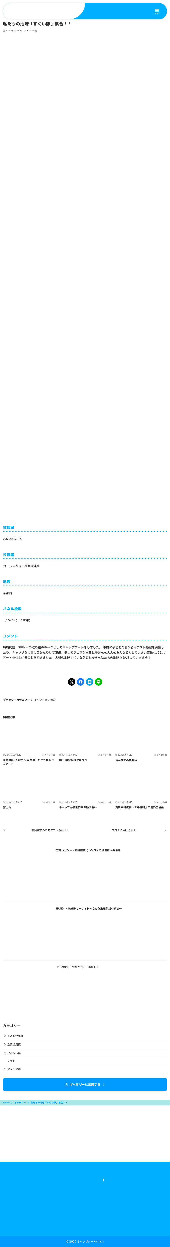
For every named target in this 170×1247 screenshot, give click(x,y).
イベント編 (31, 30)
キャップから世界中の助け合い (78, 807)
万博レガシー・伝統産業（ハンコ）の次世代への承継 (88, 850)
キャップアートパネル (90, 1241)
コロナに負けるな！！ (125, 830)
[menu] (157, 11)
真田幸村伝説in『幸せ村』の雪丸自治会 (139, 807)
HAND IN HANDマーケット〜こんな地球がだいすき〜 (89, 908)
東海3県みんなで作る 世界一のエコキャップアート (28, 762)
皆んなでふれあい (126, 760)
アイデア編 (14, 1069)
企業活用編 (14, 1044)
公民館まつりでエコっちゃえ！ (50, 830)
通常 (53, 700)
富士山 (7, 807)
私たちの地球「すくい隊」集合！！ (49, 1102)
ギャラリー (20, 1102)
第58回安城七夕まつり (73, 760)
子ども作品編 (15, 1036)
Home (6, 1102)
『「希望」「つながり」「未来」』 (77, 967)
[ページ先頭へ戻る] (103, 1180)
